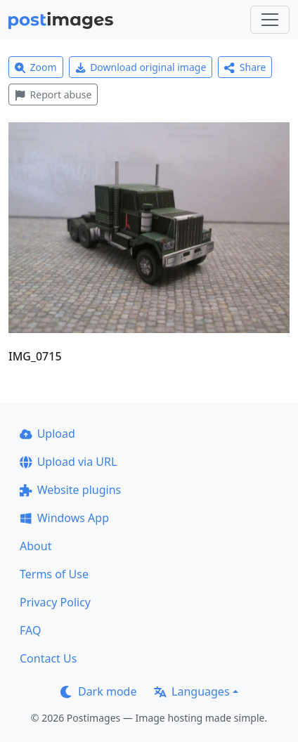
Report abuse (53, 94)
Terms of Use (54, 574)
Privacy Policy (55, 602)
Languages (191, 691)
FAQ (30, 630)
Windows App (64, 518)
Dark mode (98, 691)
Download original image (141, 67)
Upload (47, 433)
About (35, 546)
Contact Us (48, 658)
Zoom (36, 67)
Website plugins (70, 489)
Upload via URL (68, 461)
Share (245, 67)
